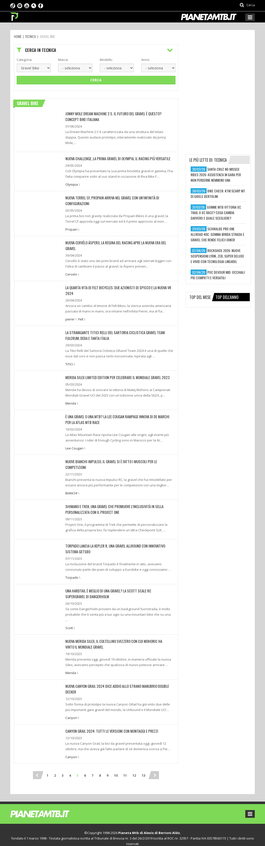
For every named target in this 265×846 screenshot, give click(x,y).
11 (125, 763)
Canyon (71, 706)
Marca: (63, 59)
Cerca (96, 80)
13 (143, 763)
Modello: (106, 59)
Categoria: (24, 59)
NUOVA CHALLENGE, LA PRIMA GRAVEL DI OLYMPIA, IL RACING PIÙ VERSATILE (115, 157)
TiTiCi (69, 361)
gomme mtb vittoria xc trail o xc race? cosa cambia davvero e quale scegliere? (216, 212)
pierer (70, 317)
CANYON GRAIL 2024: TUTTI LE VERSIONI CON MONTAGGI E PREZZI (108, 718)
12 (134, 763)
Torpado (71, 567)
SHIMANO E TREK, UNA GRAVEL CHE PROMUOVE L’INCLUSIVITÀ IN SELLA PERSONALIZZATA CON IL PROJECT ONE (111, 499)
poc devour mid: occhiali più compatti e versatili (218, 275)
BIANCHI (71, 483)
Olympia (71, 183)
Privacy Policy (86, 837)
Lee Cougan (74, 444)
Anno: (145, 59)
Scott (69, 617)
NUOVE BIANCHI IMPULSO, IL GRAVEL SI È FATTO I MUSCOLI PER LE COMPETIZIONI (118, 457)
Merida (70, 400)
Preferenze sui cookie (116, 837)
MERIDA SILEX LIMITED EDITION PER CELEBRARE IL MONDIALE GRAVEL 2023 (114, 374)
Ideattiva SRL (179, 837)
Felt (80, 317)
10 (116, 763)
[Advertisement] (223, 75)
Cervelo (71, 272)
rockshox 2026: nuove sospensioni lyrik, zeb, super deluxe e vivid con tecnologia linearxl (217, 256)
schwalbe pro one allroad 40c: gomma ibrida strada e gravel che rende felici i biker (217, 234)
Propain (71, 228)
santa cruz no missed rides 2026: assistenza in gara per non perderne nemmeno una (216, 174)
